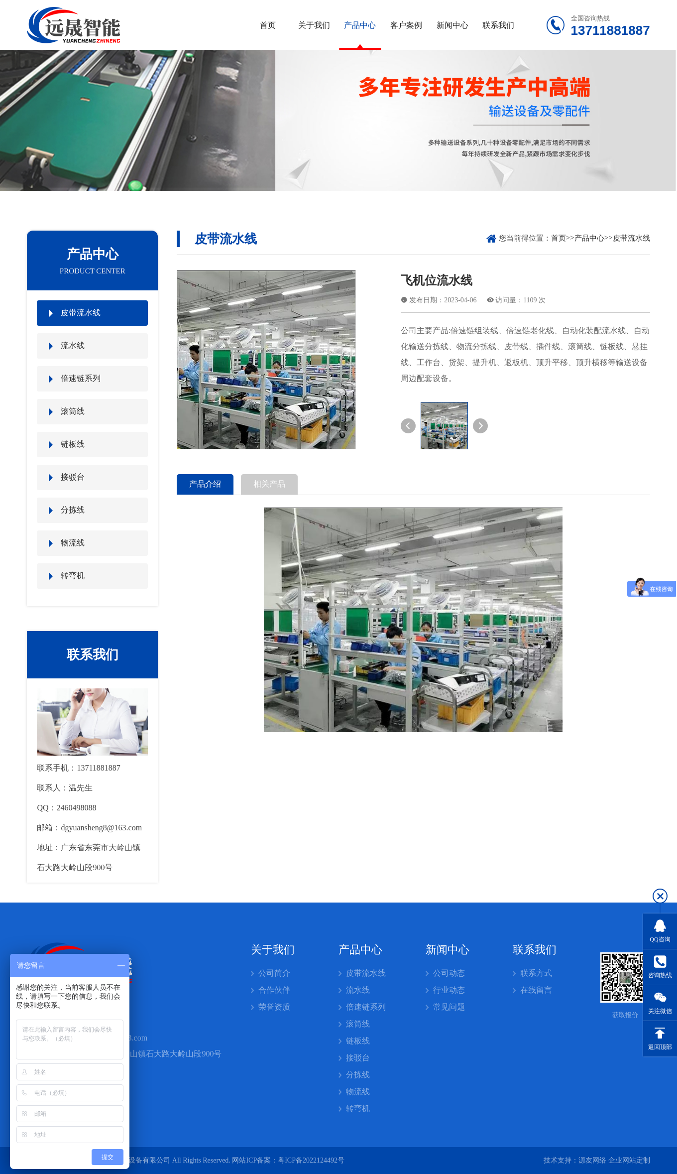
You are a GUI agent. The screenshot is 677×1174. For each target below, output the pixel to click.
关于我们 (314, 25)
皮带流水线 (81, 312)
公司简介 (274, 973)
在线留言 (536, 990)
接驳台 (73, 477)
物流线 (73, 542)
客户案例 (406, 25)
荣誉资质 (274, 1007)
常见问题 (449, 1007)
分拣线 (73, 510)
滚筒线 (73, 411)
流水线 (73, 345)
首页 (268, 25)
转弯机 (73, 575)
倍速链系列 (81, 378)
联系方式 (536, 973)
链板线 (73, 444)
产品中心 (360, 25)
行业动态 (449, 990)
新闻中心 (452, 25)
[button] (408, 425)
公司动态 (449, 973)
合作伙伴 (274, 990)
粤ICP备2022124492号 (311, 1160)
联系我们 (498, 25)
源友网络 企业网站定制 (614, 1160)
